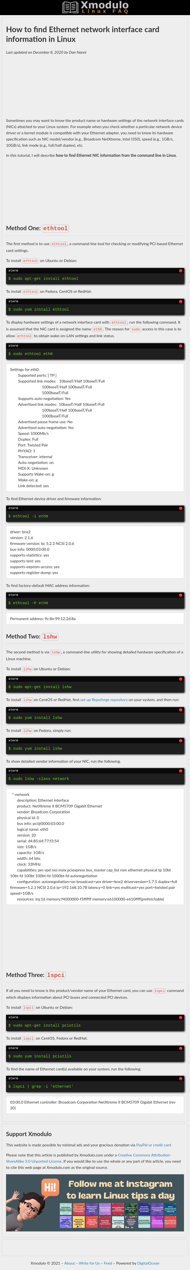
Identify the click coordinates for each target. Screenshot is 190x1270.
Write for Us (89, 1263)
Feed (108, 1263)
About (69, 1263)
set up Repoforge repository (104, 699)
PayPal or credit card (153, 1144)
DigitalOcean (148, 1263)
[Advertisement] (95, 86)
